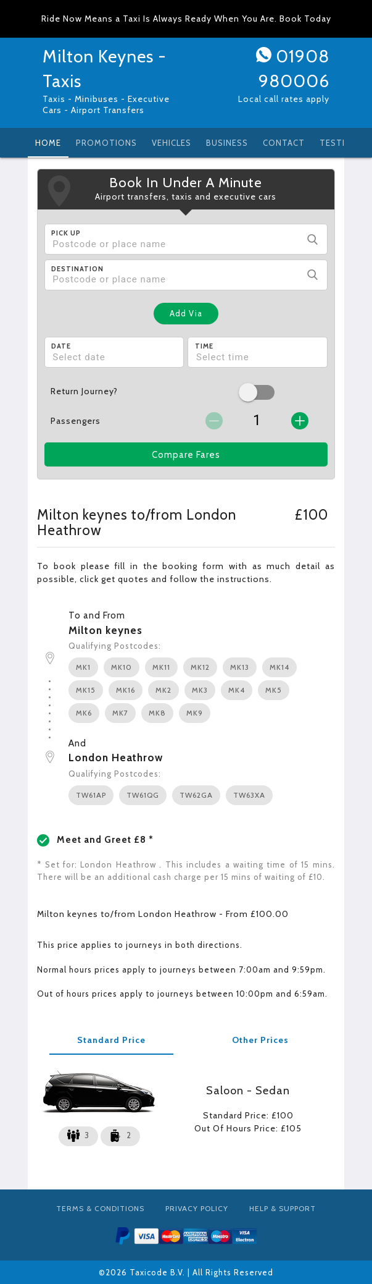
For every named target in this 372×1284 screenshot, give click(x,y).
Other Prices (260, 1039)
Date (61, 346)
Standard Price (111, 1039)
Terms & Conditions (100, 1208)
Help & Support (282, 1208)
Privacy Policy (196, 1208)
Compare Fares (186, 454)
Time (204, 346)
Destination (77, 268)
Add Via (186, 313)
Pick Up (66, 233)
